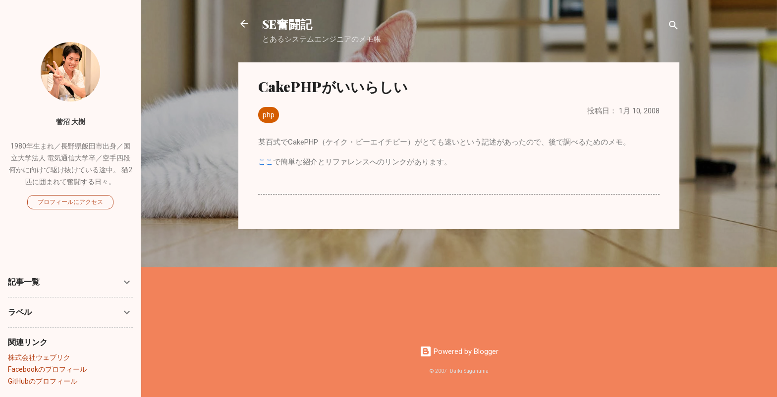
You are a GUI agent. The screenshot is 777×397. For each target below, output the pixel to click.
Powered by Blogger (459, 351)
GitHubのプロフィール (42, 381)
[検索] (673, 27)
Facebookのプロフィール (47, 369)
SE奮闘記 (287, 24)
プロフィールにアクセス (70, 201)
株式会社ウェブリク (39, 357)
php (269, 114)
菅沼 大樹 (70, 122)
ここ (265, 161)
